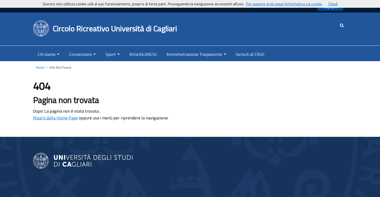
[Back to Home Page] (41, 28)
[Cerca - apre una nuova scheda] (342, 25)
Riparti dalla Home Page (55, 118)
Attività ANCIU (143, 54)
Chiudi (333, 4)
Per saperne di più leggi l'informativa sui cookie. (284, 4)
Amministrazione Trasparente (194, 54)
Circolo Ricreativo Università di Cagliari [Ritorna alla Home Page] (115, 28)
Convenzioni (80, 54)
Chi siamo (46, 54)
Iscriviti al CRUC (250, 54)
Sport (110, 54)
